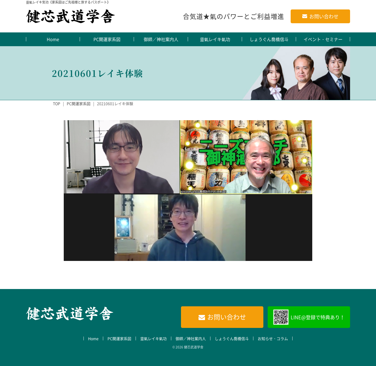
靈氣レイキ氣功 (215, 39)
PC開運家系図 (106, 39)
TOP (56, 103)
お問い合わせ (323, 16)
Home (53, 39)
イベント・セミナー (323, 39)
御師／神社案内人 (161, 39)
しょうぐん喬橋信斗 (269, 39)
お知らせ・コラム (273, 338)
